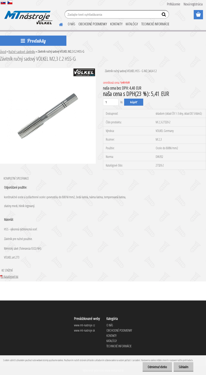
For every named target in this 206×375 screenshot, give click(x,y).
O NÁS (71, 23)
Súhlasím (183, 367)
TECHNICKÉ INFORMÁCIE (155, 23)
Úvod (3, 51)
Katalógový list (9, 276)
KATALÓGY (132, 23)
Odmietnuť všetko (157, 367)
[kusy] (110, 102)
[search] (164, 15)
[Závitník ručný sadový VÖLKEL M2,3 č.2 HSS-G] (48, 69)
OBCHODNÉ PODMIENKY (92, 23)
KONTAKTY (116, 23)
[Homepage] (58, 24)
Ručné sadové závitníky (21, 51)
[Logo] (27, 15)
